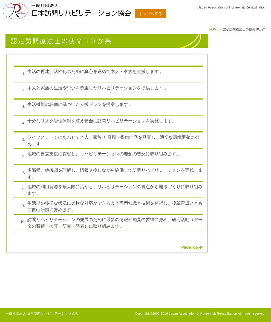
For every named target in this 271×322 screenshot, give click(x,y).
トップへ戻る (150, 14)
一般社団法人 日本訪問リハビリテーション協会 (41, 313)
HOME (214, 29)
